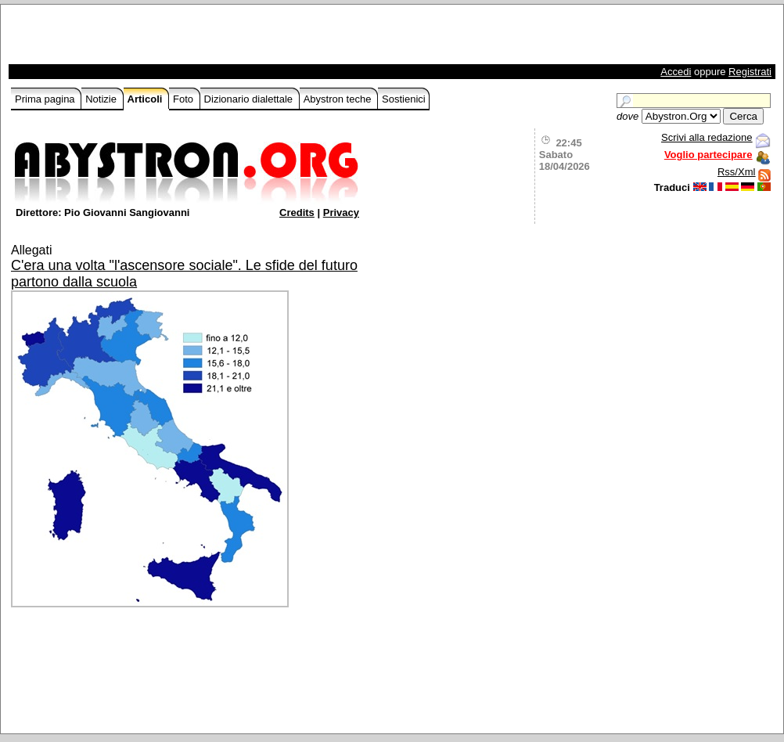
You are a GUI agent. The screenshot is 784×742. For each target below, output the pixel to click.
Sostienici (404, 99)
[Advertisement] (194, 38)
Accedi (675, 71)
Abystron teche (339, 99)
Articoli (146, 99)
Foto (184, 99)
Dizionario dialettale (250, 99)
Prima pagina (46, 99)
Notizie (102, 99)
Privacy (341, 212)
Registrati (749, 71)
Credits (297, 212)
